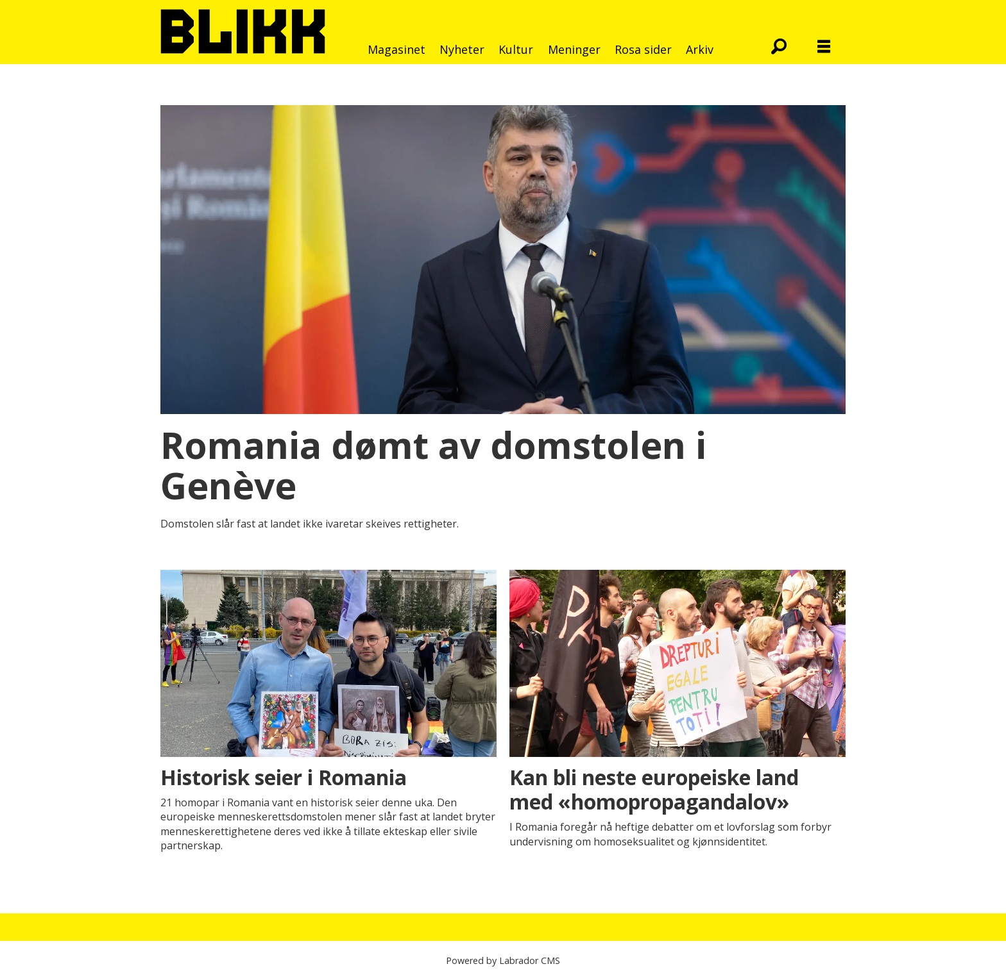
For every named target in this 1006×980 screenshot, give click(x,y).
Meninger (574, 49)
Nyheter (461, 49)
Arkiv (699, 49)
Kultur (516, 49)
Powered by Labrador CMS (503, 960)
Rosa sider (643, 49)
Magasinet (396, 49)
